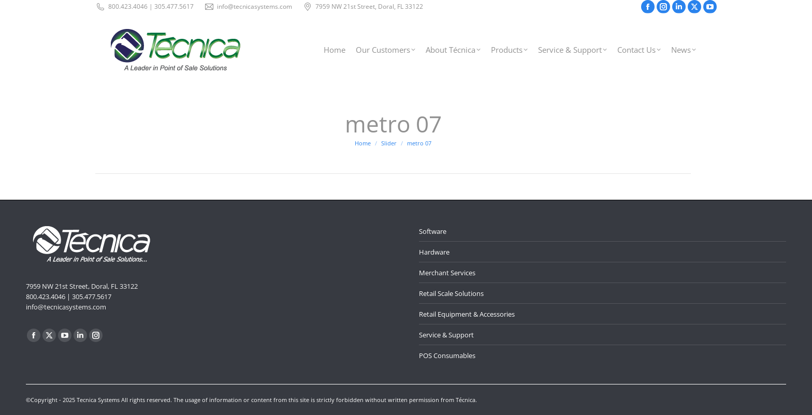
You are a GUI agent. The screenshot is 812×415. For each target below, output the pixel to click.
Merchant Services (447, 272)
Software (432, 231)
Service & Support (446, 334)
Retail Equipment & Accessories (467, 314)
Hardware (434, 252)
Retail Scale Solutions (451, 293)
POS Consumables (447, 355)
